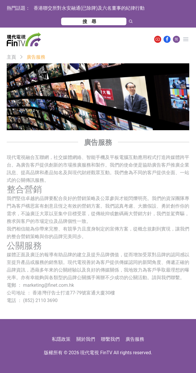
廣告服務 (134, 339)
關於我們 (85, 339)
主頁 (11, 57)
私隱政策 (61, 339)
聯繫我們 (110, 339)
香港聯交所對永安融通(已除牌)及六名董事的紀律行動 (89, 8)
